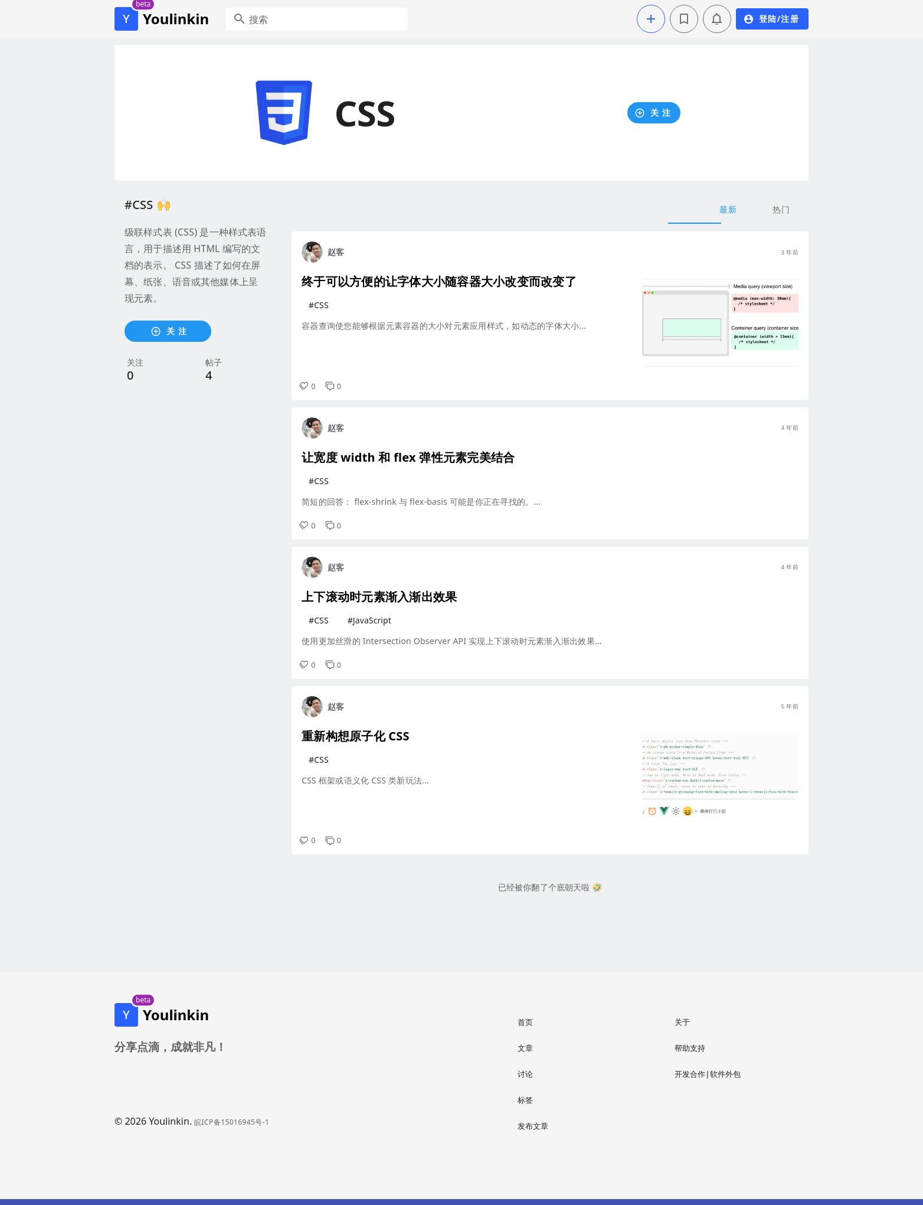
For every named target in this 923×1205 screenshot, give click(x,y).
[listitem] (580, 1022)
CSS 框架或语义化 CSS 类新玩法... (365, 780)
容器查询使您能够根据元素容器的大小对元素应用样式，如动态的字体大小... (444, 325)
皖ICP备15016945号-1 (231, 1122)
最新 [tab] (728, 209)
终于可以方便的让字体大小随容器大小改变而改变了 (439, 281)
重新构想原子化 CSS (356, 736)
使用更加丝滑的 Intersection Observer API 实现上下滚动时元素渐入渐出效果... (452, 640)
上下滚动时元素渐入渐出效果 (379, 597)
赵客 (336, 251)
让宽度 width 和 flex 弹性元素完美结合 (408, 457)
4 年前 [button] (789, 428)
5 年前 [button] (789, 706)
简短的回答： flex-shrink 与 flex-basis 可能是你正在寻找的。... (421, 501)
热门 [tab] (782, 209)
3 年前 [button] (789, 252)
